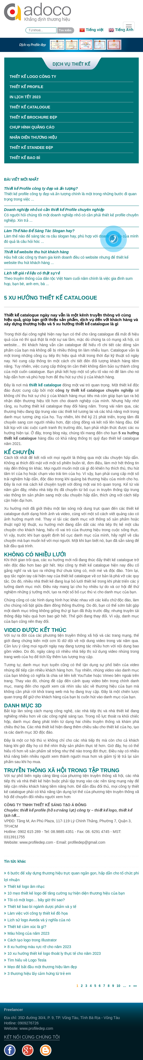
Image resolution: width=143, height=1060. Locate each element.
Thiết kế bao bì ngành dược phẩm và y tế (40, 906)
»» (135, 986)
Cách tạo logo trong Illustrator (30, 940)
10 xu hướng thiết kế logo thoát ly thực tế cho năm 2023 (52, 953)
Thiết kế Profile (26, 87)
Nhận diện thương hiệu (33, 137)
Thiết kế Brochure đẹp (33, 117)
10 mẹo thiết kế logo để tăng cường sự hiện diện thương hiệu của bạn (64, 893)
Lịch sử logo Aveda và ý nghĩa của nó (37, 920)
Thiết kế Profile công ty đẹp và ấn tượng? (41, 188)
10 (118, 986)
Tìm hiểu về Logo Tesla (25, 960)
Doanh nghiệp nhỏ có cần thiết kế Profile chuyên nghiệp (54, 210)
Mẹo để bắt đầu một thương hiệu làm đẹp (40, 967)
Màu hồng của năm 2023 (26, 933)
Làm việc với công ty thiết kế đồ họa (36, 913)
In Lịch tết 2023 (25, 97)
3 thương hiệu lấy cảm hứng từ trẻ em (37, 973)
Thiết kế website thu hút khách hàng (36, 252)
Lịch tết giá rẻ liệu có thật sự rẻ (32, 273)
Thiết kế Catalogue (30, 107)
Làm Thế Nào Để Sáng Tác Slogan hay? (39, 231)
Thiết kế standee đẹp (31, 147)
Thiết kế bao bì (25, 158)
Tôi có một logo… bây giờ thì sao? (34, 900)
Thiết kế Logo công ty (33, 76)
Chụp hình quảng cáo (32, 127)
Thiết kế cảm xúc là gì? (25, 927)
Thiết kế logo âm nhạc (24, 886)
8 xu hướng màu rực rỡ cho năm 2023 (37, 947)
